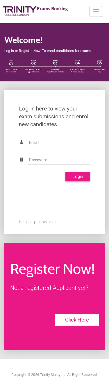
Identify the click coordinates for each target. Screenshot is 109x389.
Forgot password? (38, 221)
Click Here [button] (77, 320)
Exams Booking (35, 11)
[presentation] (63, 198)
